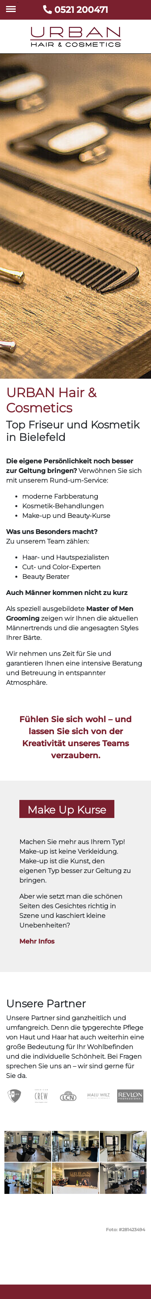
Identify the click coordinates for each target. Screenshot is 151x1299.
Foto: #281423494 (125, 1229)
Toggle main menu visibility (12, 5)
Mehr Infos (36, 941)
